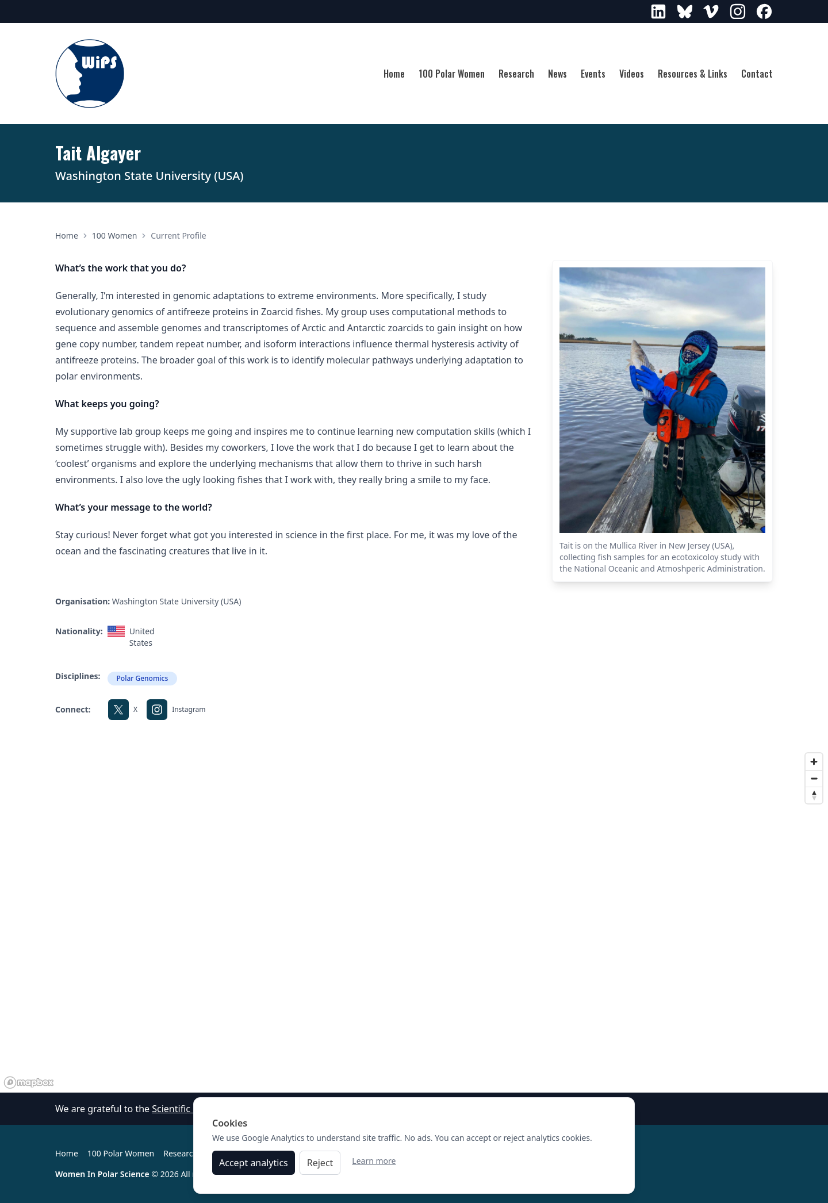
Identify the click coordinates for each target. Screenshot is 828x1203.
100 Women (114, 235)
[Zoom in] (814, 761)
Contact (757, 74)
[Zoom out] (814, 778)
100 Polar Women (452, 74)
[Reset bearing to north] (814, 795)
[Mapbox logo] (28, 1082)
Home (394, 74)
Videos (631, 74)
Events (593, 74)
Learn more (374, 1165)
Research (516, 74)
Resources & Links (692, 74)
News (557, 74)
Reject (320, 1167)
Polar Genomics (142, 678)
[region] (414, 920)
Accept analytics (253, 1167)
